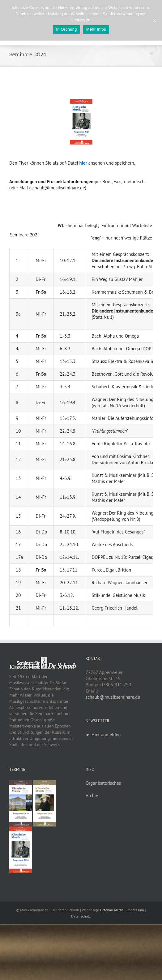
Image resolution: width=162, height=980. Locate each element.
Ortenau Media (112, 910)
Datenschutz (81, 916)
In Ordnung (66, 29)
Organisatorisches (103, 783)
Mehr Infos (96, 29)
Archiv (92, 795)
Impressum (135, 910)
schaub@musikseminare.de (113, 697)
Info (90, 769)
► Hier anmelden (103, 734)
